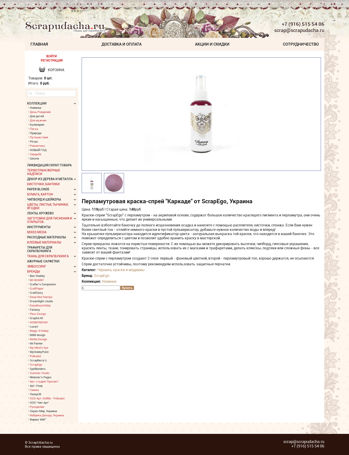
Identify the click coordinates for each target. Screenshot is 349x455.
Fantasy (35, 310)
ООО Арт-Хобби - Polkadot (47, 398)
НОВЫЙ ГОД (38, 150)
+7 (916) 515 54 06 (303, 24)
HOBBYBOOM (38, 322)
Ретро (34, 141)
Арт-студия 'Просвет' (44, 381)
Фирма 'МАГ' (38, 419)
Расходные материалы (46, 237)
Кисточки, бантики (43, 184)
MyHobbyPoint (39, 352)
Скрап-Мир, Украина (43, 411)
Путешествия (39, 137)
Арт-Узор (36, 386)
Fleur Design (38, 314)
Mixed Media (37, 232)
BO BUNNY (37, 280)
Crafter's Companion (43, 284)
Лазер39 (35, 394)
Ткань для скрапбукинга (48, 256)
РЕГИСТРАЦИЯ (52, 60)
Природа (35, 133)
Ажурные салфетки (43, 261)
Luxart (34, 326)
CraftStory (36, 293)
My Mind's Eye (39, 348)
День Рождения (40, 112)
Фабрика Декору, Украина (47, 415)
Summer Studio (39, 373)
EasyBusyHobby (40, 305)
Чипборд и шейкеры (44, 199)
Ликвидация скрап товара (49, 165)
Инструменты (39, 227)
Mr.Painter (36, 343)
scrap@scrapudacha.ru (299, 30)
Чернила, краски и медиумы (121, 269)
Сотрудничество (301, 44)
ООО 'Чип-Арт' (39, 403)
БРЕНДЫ (33, 271)
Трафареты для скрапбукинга (39, 249)
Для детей (37, 116)
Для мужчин (38, 120)
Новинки (109, 281)
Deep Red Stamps (41, 297)
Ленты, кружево (40, 213)
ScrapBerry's (38, 360)
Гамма (34, 390)
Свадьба (35, 154)
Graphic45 (36, 318)
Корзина (56, 70)
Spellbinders (38, 369)
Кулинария (37, 125)
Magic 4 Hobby (39, 331)
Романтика (37, 146)
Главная (39, 44)
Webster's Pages (40, 377)
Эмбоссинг (36, 266)
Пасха (34, 129)
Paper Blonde (38, 189)
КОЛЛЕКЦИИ (37, 103)
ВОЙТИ (51, 56)
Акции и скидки (212, 44)
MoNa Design (38, 339)
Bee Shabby (37, 276)
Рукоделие (37, 407)
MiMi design (37, 335)
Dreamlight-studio (41, 301)
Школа (34, 158)
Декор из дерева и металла (50, 179)
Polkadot (35, 356)
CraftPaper (37, 288)
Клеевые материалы (44, 242)
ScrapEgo (101, 275)
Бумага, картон (40, 194)
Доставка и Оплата (121, 44)
